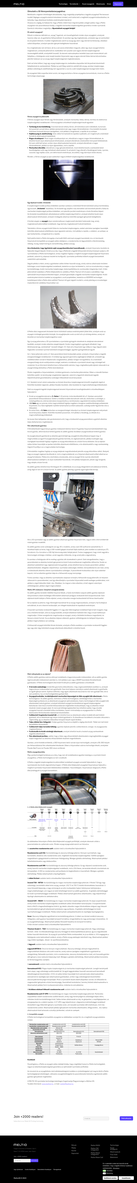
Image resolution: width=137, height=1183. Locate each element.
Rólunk (73, 1145)
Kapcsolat (118, 4)
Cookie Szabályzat (30, 1169)
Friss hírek (113, 1155)
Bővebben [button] (116, 1168)
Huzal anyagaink (88, 4)
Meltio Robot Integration (95, 1153)
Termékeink (74, 4)
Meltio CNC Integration (95, 1149)
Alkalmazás (100, 4)
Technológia (63, 4)
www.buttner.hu (47, 1084)
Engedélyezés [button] (126, 1178)
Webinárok (114, 1157)
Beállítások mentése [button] (110, 1178)
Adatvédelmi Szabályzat (44, 1169)
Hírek (109, 4)
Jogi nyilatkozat (18, 1169)
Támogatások (57, 1169)
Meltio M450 (95, 1145)
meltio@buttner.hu (66, 1084)
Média (73, 1148)
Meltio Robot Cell (97, 1157)
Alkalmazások (115, 1152)
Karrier (73, 1151)
